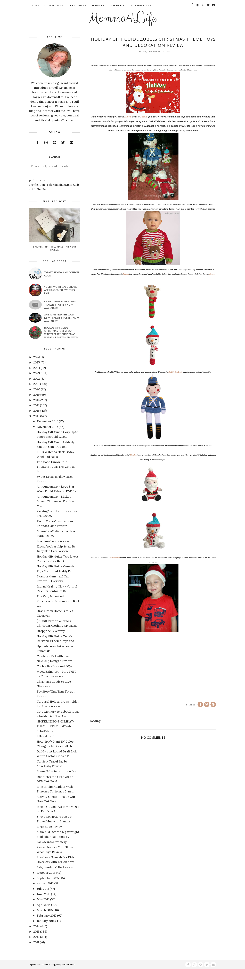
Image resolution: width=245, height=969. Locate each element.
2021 (36, 384)
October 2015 (46, 873)
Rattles (126, 274)
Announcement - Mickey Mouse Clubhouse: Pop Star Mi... (56, 501)
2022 (36, 378)
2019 (36, 394)
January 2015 (46, 921)
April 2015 (43, 905)
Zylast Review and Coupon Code (61, 274)
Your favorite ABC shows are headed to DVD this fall (60, 290)
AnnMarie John (68, 964)
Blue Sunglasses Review (53, 541)
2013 (36, 931)
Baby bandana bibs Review (55, 867)
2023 (36, 373)
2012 (36, 937)
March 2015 (45, 910)
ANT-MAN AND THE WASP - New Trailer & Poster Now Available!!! (61, 318)
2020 (36, 389)
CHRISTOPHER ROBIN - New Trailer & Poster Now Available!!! (60, 304)
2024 (36, 368)
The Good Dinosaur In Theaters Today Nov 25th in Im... (56, 466)
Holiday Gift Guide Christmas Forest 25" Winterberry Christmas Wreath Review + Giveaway (61, 332)
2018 (36, 400)
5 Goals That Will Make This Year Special (54, 248)
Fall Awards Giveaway (52, 842)
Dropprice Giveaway (51, 631)
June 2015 (43, 894)
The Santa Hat (114, 558)
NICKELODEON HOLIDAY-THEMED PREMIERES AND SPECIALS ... (55, 726)
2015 (36, 416)
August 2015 (45, 883)
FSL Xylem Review (49, 736)
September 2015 (48, 878)
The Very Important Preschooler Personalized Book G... (58, 600)
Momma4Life (122, 18)
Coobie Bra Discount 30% (54, 666)
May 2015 (43, 899)
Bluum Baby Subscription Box (57, 771)
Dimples (133, 455)
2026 (36, 357)
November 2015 (47, 427)
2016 (36, 410)
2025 (36, 362)
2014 (36, 926)
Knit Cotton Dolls (175, 372)
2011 (36, 942)
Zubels (128, 116)
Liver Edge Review (50, 827)
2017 (36, 405)
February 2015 (46, 915)
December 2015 (47, 421)
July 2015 (43, 889)
